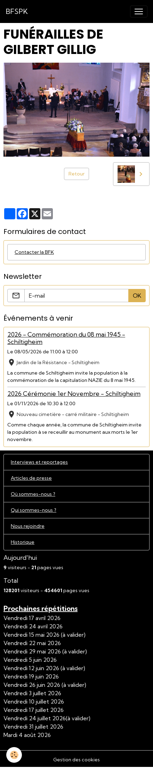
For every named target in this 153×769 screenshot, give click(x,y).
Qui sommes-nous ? (33, 510)
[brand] (17, 11)
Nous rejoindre (28, 526)
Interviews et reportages (39, 462)
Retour (76, 174)
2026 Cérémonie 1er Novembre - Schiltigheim (73, 393)
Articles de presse (31, 478)
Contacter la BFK (34, 252)
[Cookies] (14, 755)
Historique (22, 542)
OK (137, 295)
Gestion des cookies (76, 759)
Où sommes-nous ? (33, 494)
